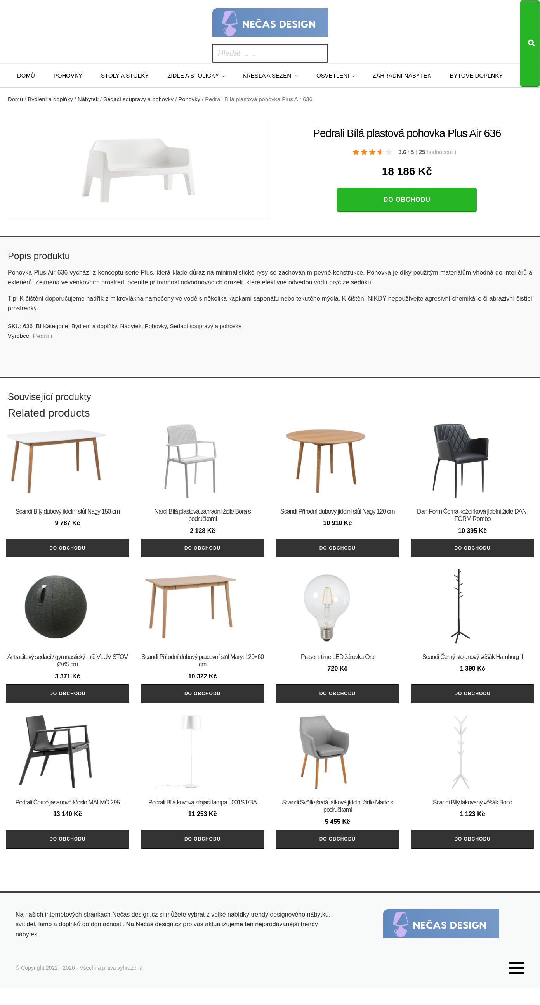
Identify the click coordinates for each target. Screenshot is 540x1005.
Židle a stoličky (193, 75)
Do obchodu (407, 199)
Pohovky (68, 75)
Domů (26, 75)
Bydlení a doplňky (50, 99)
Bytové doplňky (476, 75)
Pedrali (42, 336)
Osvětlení (332, 75)
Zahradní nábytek (402, 75)
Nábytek (88, 99)
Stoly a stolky (125, 75)
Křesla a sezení (268, 75)
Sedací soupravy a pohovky (138, 99)
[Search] (530, 43)
